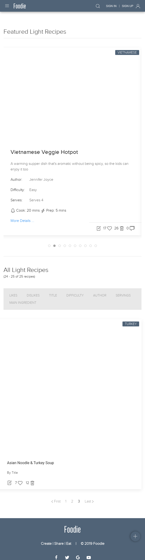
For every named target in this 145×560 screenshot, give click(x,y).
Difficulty (75, 291)
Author (99, 291)
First (56, 497)
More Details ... (22, 216)
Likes (13, 291)
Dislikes (33, 291)
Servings (123, 291)
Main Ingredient (22, 298)
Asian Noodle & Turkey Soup (30, 458)
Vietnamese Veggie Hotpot (44, 148)
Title (53, 291)
